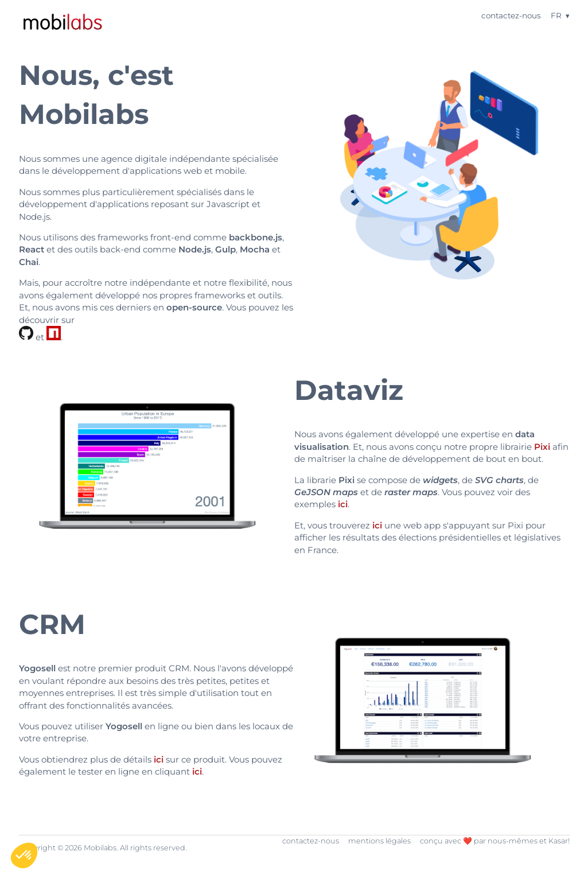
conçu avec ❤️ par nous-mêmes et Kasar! (495, 841)
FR (556, 15)
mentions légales (379, 841)
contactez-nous (511, 15)
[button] (24, 855)
